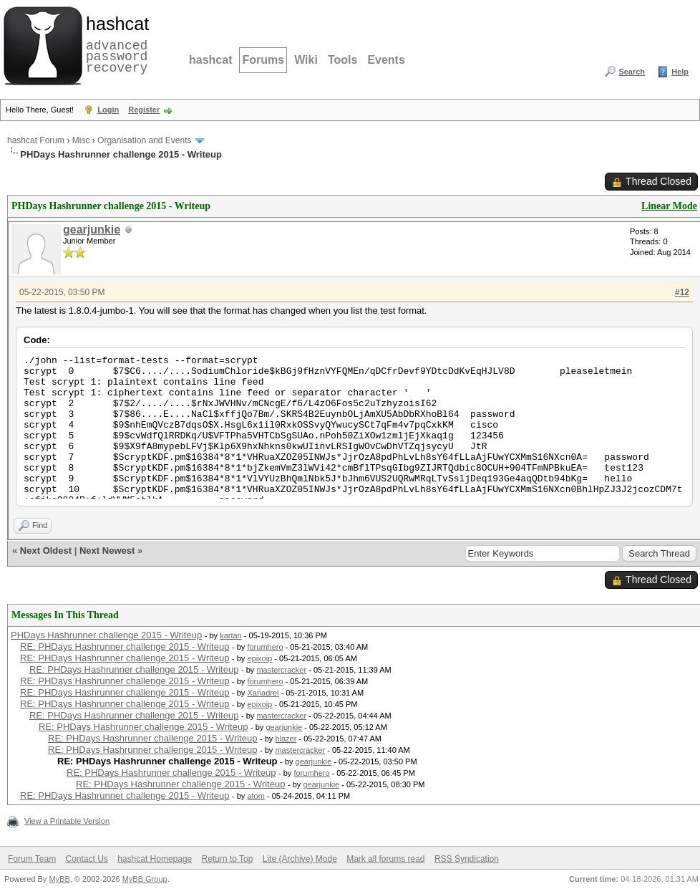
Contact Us (86, 859)
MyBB (59, 879)
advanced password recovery (114, 44)
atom (255, 796)
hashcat (210, 60)
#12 (682, 292)
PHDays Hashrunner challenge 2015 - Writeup (106, 635)
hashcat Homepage (154, 859)
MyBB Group (144, 879)
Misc (81, 140)
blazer (285, 738)
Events (385, 60)
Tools (342, 60)
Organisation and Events (144, 140)
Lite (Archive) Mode (300, 859)
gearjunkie (91, 230)
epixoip (259, 658)
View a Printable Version (67, 821)
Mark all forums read (385, 859)
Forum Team (32, 859)
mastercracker (281, 669)
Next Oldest (46, 550)
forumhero (265, 647)
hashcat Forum (35, 140)
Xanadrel (262, 692)
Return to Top (227, 859)
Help (680, 71)
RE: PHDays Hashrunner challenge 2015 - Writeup (124, 646)
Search (631, 71)
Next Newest (107, 550)
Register (144, 109)
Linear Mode (669, 206)
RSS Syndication (466, 859)
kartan (231, 635)
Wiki (306, 60)
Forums (263, 60)
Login (108, 109)
